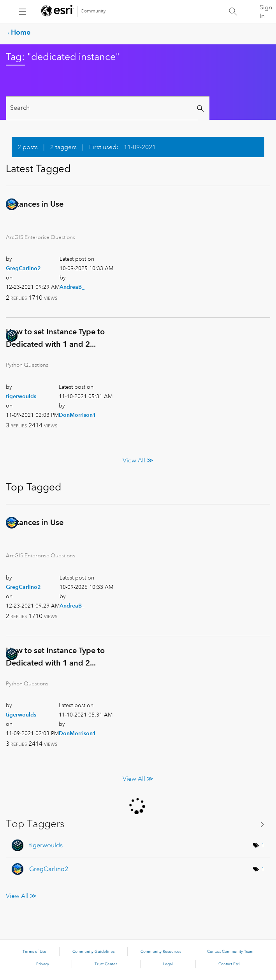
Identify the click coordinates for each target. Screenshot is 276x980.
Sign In (266, 12)
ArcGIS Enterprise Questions (40, 237)
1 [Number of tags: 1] (262, 845)
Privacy (42, 964)
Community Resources (161, 951)
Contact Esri (229, 964)
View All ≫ (138, 460)
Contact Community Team (230, 951)
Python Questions (27, 364)
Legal (168, 964)
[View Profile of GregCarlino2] (23, 268)
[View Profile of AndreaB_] (72, 286)
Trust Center (106, 964)
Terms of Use (34, 951)
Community (93, 11)
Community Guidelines (93, 951)
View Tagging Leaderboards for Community (138, 824)
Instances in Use (34, 204)
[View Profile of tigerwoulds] (21, 396)
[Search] (102, 108)
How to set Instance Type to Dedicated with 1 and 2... (55, 338)
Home (20, 32)
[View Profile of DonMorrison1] (77, 414)
